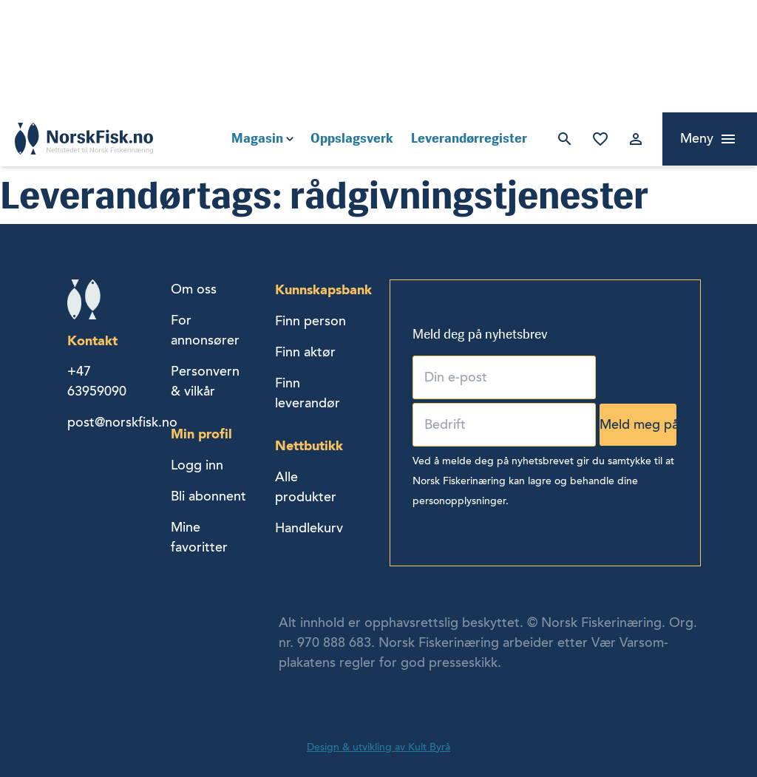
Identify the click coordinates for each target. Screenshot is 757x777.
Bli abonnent (208, 496)
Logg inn (636, 139)
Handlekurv (309, 528)
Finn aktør (305, 352)
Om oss (194, 289)
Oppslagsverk (351, 138)
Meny (696, 138)
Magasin (257, 138)
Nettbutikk (309, 445)
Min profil (201, 433)
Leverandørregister (469, 138)
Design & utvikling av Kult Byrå (378, 747)
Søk (565, 139)
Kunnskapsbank (323, 289)
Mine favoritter (600, 139)
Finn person (310, 321)
